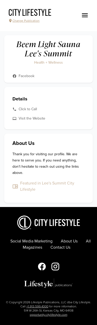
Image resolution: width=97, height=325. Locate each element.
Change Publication (24, 21)
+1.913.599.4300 (37, 306)
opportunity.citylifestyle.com (48, 314)
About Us (69, 241)
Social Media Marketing (31, 241)
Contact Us (60, 247)
